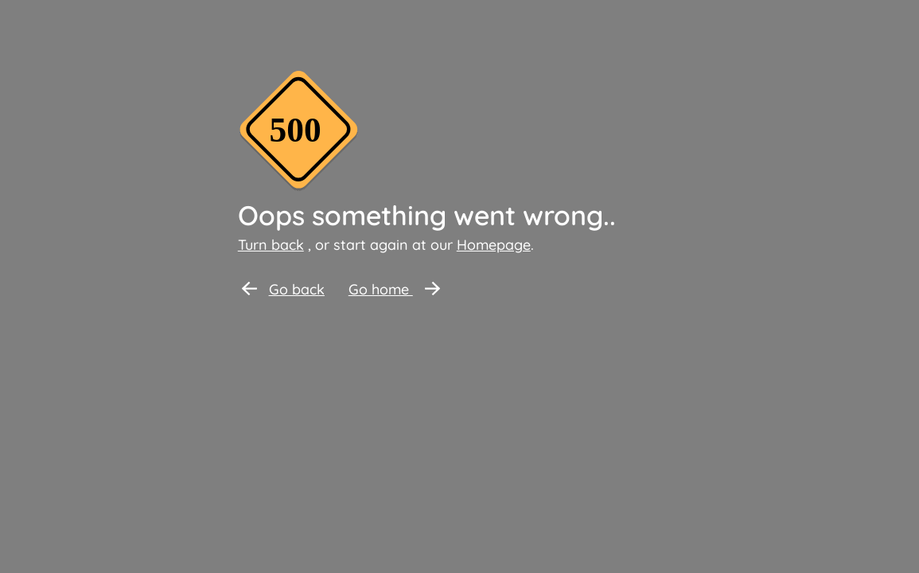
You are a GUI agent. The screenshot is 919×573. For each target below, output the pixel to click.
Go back (283, 289)
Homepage (494, 245)
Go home (394, 289)
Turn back (271, 245)
